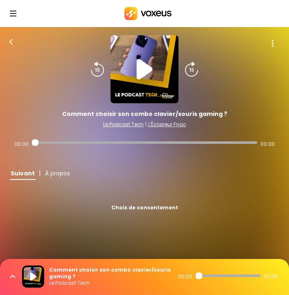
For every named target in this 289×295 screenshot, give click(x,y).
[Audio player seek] (144, 142)
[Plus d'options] (272, 43)
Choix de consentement (144, 207)
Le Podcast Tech (123, 124)
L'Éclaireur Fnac (167, 124)
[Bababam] (148, 13)
